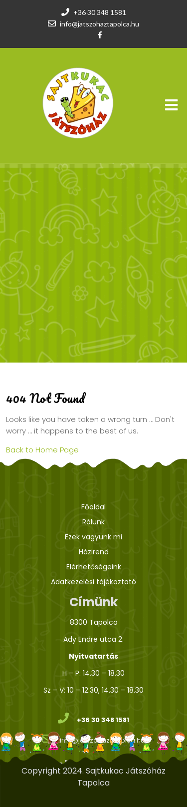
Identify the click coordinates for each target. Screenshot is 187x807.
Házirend (94, 552)
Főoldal (93, 507)
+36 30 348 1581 (99, 12)
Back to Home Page (42, 449)
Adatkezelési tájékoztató (93, 582)
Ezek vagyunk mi (93, 537)
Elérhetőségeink (93, 567)
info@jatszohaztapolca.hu (99, 23)
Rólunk (93, 522)
